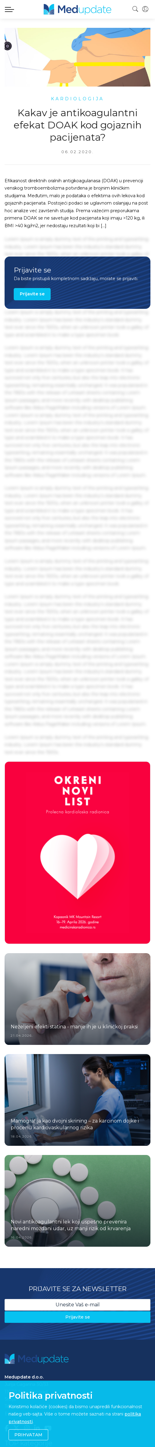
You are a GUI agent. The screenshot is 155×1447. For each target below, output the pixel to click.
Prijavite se (32, 294)
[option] (77, 853)
